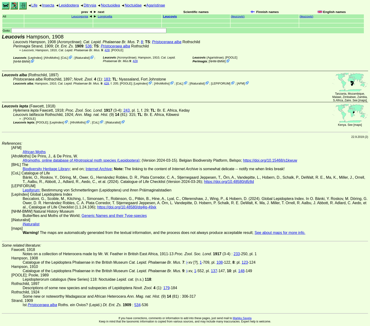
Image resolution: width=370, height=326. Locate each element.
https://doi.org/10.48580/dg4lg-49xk (126, 207)
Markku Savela (242, 318)
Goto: (84, 30)
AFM (241, 83)
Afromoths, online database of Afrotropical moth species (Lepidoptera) (81, 160)
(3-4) (93, 110)
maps (362, 100)
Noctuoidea (110, 5)
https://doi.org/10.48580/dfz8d (229, 182)
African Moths (34, 152)
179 (166, 288)
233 (237, 254)
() (237, 16)
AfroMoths (51, 57)
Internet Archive (99, 169)
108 (219, 262)
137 (214, 271)
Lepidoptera (69, 5)
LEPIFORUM (221, 83)
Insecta (48, 5)
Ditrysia (90, 5)
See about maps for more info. (280, 233)
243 (126, 110)
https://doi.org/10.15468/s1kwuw (270, 160)
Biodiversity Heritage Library (46, 169)
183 (107, 79)
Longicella (105, 16)
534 (137, 305)
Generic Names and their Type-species (114, 216)
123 (245, 262)
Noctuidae (133, 5)
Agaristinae (155, 5)
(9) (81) (101, 115)
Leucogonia (79, 16)
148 (241, 271)
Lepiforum (31, 190)
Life (34, 5)
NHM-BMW (21, 61)
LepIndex (35, 57)
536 (88, 46)
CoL (64, 57)
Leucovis (170, 16)
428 (107, 50)
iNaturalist (82, 57)
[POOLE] (117, 50)
